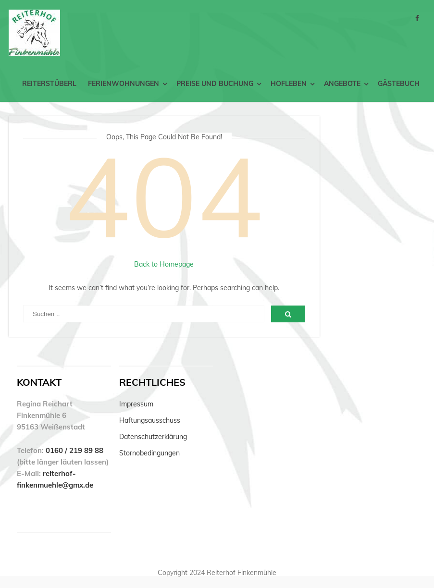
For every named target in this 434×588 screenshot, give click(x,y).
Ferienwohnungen (123, 83)
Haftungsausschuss (149, 420)
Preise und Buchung (214, 83)
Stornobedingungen (149, 453)
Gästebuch (399, 83)
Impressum (136, 404)
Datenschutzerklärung (153, 436)
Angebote (342, 83)
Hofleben (289, 83)
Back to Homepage (164, 264)
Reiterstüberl (49, 83)
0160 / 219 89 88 (74, 450)
